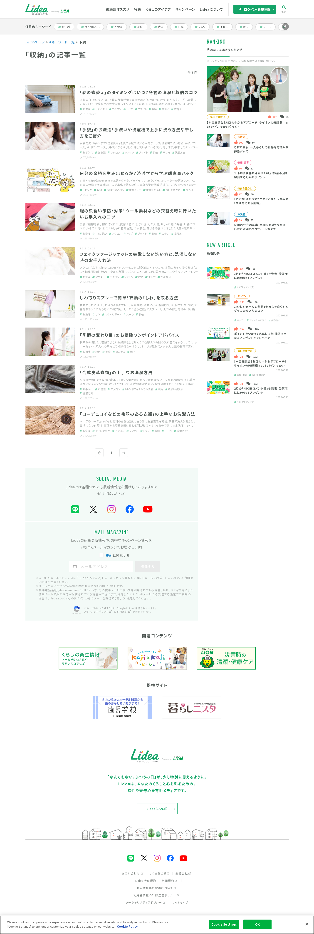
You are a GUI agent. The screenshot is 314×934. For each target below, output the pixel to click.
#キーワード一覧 (62, 42)
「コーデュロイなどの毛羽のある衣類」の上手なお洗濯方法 (137, 414)
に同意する (115, 555)
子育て (225, 27)
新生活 (66, 27)
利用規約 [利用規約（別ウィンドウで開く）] (124, 611)
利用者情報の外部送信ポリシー (157, 895)
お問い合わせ (133, 873)
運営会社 (183, 873)
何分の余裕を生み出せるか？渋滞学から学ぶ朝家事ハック (137, 173)
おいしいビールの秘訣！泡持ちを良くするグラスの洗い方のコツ (261, 309)
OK (257, 925)
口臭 (181, 27)
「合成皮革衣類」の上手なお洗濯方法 (116, 372)
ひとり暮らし (90, 27)
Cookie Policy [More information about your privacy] (127, 927)
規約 (109, 555)
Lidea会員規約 (145, 880)
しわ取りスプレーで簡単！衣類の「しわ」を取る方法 (129, 298)
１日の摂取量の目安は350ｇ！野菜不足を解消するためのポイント (261, 175)
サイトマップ (180, 902)
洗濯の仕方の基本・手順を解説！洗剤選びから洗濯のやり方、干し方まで (260, 227)
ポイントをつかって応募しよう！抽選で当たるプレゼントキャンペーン (260, 336)
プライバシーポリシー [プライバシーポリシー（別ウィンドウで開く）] (98, 611)
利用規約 (170, 880)
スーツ (268, 27)
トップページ (35, 42)
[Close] (307, 925)
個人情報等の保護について (156, 888)
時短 (161, 27)
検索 (284, 9)
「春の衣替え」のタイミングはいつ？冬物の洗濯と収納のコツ (139, 92)
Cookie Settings (224, 925)
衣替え (119, 27)
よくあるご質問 (160, 873)
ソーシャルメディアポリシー (146, 902)
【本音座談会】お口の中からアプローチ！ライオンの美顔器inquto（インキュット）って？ (261, 365)
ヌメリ (202, 27)
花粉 (140, 27)
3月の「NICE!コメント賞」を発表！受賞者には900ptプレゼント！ (261, 276)
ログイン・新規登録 (254, 9)
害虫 (246, 27)
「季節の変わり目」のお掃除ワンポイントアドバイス (130, 335)
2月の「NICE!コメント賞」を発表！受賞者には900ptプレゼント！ (261, 390)
